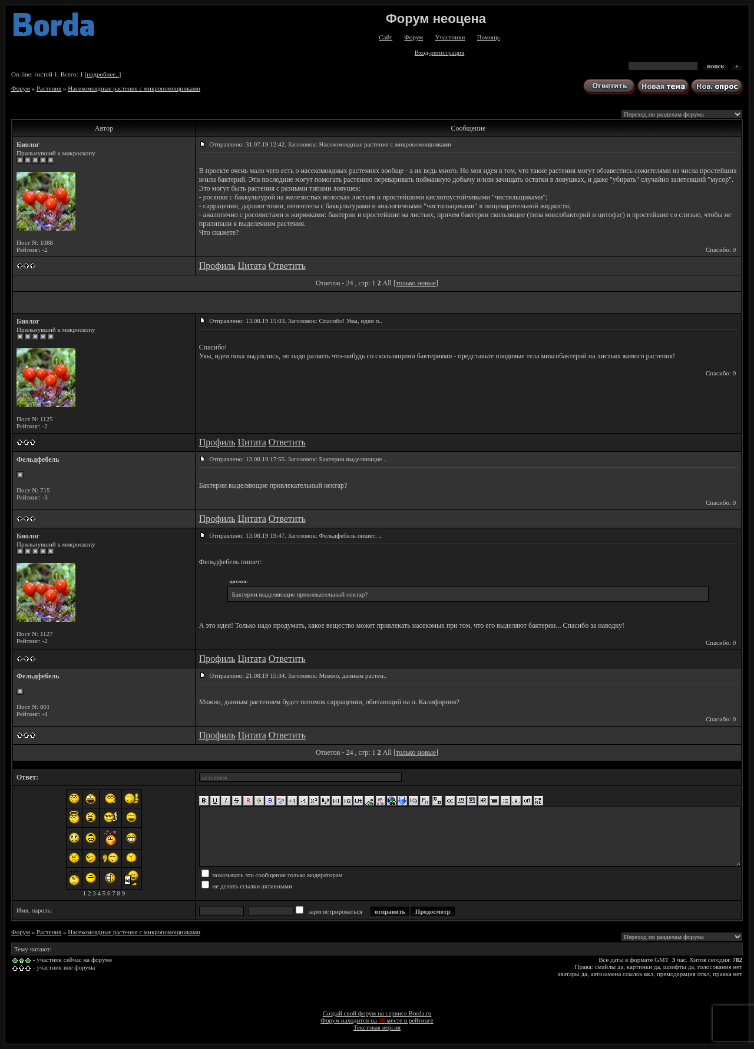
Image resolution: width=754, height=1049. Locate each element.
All (387, 283)
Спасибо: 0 (721, 249)
